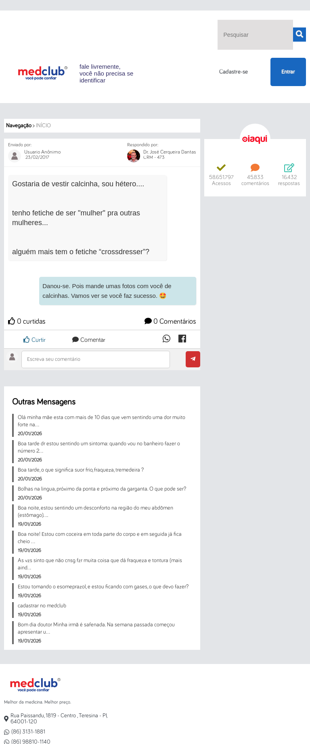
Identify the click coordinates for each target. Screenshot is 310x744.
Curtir (34, 339)
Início (43, 126)
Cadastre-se (233, 72)
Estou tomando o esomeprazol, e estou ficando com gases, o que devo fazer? (103, 587)
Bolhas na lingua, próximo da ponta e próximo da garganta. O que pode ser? (102, 489)
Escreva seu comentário (53, 359)
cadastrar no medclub (42, 606)
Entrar (288, 72)
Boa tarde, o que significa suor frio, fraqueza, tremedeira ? (81, 470)
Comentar (88, 340)
